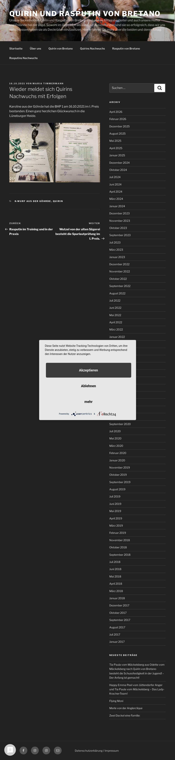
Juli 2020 (115, 431)
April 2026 (115, 111)
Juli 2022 (114, 300)
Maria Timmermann (48, 83)
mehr (88, 402)
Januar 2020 (117, 460)
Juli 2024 (115, 177)
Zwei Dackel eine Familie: (124, 715)
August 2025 (117, 133)
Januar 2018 (117, 598)
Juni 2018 (115, 569)
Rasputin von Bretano (126, 48)
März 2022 (116, 329)
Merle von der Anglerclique (125, 708)
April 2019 (115, 518)
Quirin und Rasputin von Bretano (85, 13)
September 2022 (119, 286)
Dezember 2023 (119, 213)
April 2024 (115, 191)
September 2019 (119, 482)
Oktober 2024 (118, 169)
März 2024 (116, 198)
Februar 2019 (117, 532)
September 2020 (120, 424)
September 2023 (120, 235)
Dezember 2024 (119, 162)
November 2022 (119, 271)
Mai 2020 (115, 438)
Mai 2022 (115, 315)
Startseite (15, 48)
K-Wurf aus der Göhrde (33, 201)
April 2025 (115, 148)
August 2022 (117, 293)
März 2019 (116, 525)
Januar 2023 (117, 257)
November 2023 (119, 220)
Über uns (35, 48)
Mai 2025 (115, 140)
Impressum (112, 750)
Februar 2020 (117, 453)
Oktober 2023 (118, 228)
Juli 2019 (114, 496)
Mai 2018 (115, 576)
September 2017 (119, 620)
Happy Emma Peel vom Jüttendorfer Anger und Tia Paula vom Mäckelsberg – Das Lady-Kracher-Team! (136, 689)
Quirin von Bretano (60, 48)
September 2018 (119, 554)
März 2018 (116, 591)
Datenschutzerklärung (89, 750)
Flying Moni (116, 701)
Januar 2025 (117, 155)
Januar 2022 (117, 336)
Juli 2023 (115, 242)
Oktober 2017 (118, 612)
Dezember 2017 (119, 605)
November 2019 (119, 467)
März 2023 (116, 249)
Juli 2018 (114, 561)
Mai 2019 (115, 511)
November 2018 (119, 540)
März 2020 (116, 445)
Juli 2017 (114, 634)
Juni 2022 (115, 307)
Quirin (58, 201)
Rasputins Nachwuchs (23, 58)
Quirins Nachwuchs (92, 48)
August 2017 (117, 627)
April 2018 (115, 583)
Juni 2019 (115, 503)
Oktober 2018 (118, 547)
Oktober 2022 (118, 278)
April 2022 (115, 322)
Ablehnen (88, 386)
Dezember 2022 (119, 264)
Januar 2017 (117, 641)
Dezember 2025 (119, 126)
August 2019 (117, 489)
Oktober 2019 (118, 474)
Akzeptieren (88, 370)
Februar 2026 (117, 119)
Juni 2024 (115, 184)
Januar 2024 (117, 206)
